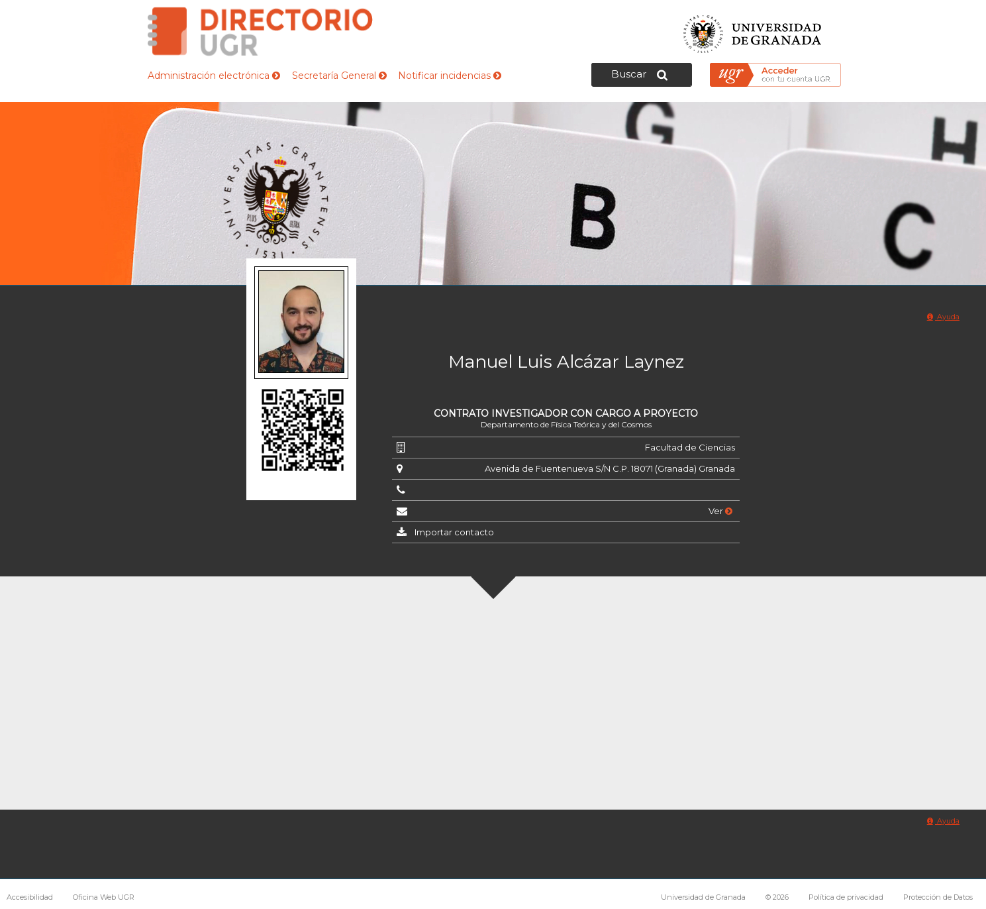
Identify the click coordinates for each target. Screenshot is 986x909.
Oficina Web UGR (103, 897)
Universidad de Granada (753, 30)
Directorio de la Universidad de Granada (260, 31)
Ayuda (943, 316)
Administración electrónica (214, 75)
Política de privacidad (846, 897)
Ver (720, 511)
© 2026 (777, 897)
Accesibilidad (30, 897)
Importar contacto (454, 532)
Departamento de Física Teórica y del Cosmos (566, 424)
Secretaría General (339, 75)
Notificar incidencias (449, 75)
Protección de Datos (938, 897)
